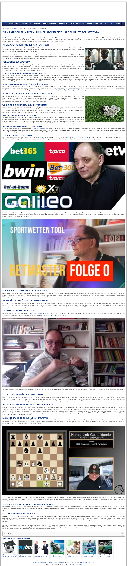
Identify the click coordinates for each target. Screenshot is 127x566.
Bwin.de (37, 24)
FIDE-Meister (25, 420)
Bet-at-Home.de (49, 24)
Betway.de (63, 24)
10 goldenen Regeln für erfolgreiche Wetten (69, 90)
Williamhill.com (77, 24)
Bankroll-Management (38, 128)
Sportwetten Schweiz (76, 564)
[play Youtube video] (63, 176)
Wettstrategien (89, 527)
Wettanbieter (68, 520)
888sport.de (14, 24)
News (118, 24)
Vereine (60, 562)
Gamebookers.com (94, 24)
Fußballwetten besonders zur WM (39, 313)
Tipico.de (109, 24)
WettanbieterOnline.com (87, 562)
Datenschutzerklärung (46, 562)
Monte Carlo (29, 216)
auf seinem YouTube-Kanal (80, 137)
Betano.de (26, 24)
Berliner (31, 397)
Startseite (16, 28)
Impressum (36, 562)
